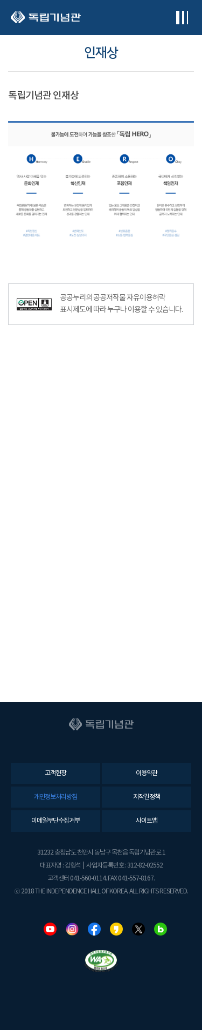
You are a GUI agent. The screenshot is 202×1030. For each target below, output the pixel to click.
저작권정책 (146, 797)
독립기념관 (46, 17)
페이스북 (94, 929)
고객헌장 (55, 773)
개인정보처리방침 (55, 797)
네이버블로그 (160, 929)
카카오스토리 (116, 929)
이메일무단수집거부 (55, 820)
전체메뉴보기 (181, 17)
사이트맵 (146, 820)
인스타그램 (72, 929)
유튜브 (50, 929)
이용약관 (146, 773)
